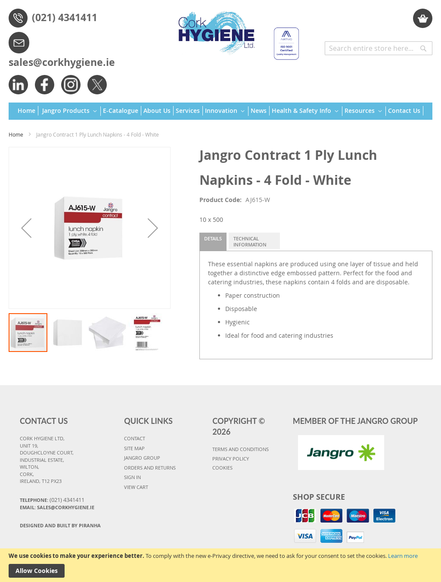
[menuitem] (28, 110)
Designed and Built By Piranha (60, 525)
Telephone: (52, 500)
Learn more (403, 556)
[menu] (220, 111)
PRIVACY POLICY (230, 458)
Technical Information (250, 241)
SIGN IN (132, 477)
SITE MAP (134, 448)
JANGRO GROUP (142, 457)
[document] (220, 565)
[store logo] (235, 31)
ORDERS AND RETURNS (150, 467)
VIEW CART (136, 487)
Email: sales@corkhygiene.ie (57, 507)
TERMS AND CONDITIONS (240, 449)
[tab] (213, 242)
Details (213, 238)
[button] (26, 227)
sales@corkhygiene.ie (62, 62)
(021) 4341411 (64, 17)
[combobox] (378, 48)
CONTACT (134, 438)
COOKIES (222, 467)
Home (16, 134)
